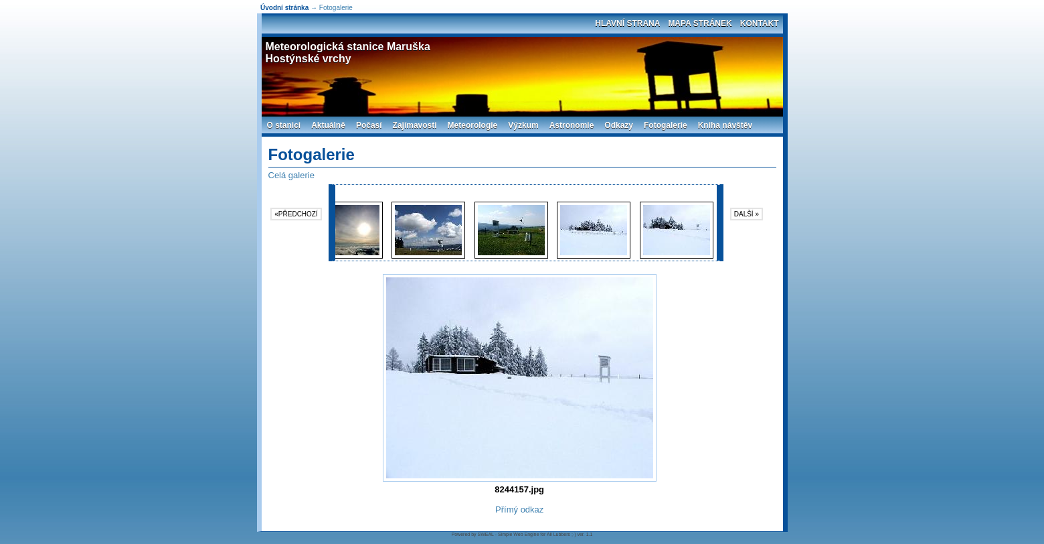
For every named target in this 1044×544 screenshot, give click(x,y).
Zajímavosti (415, 125)
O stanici (284, 125)
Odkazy (618, 125)
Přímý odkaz (519, 509)
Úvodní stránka (284, 7)
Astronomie (571, 125)
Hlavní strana (627, 23)
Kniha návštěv (725, 125)
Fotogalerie (665, 125)
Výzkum (523, 125)
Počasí (369, 125)
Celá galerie (291, 175)
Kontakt (759, 23)
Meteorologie (473, 125)
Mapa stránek (699, 23)
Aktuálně (328, 125)
